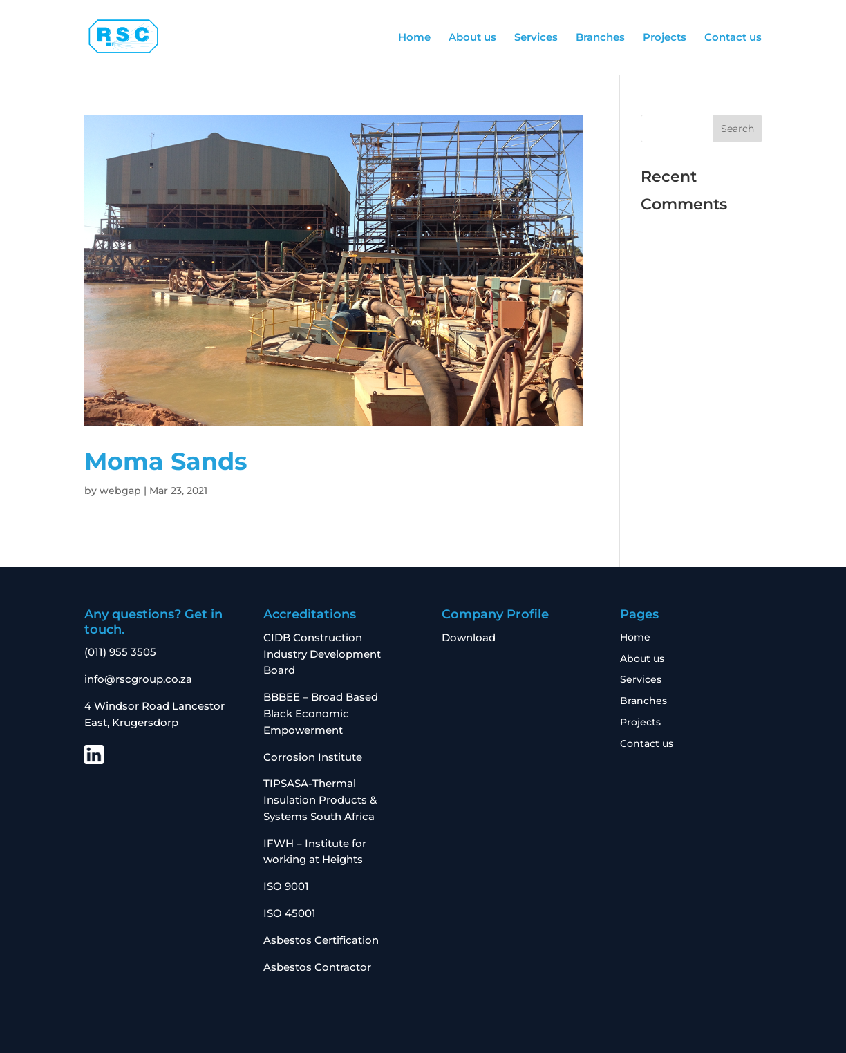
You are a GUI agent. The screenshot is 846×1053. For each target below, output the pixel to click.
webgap (120, 490)
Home (414, 38)
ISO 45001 (289, 913)
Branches (600, 38)
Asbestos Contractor (318, 967)
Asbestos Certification (321, 940)
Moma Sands (165, 461)
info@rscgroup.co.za (138, 678)
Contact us (733, 38)
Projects (664, 38)
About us (472, 38)
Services (536, 38)
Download (469, 637)
